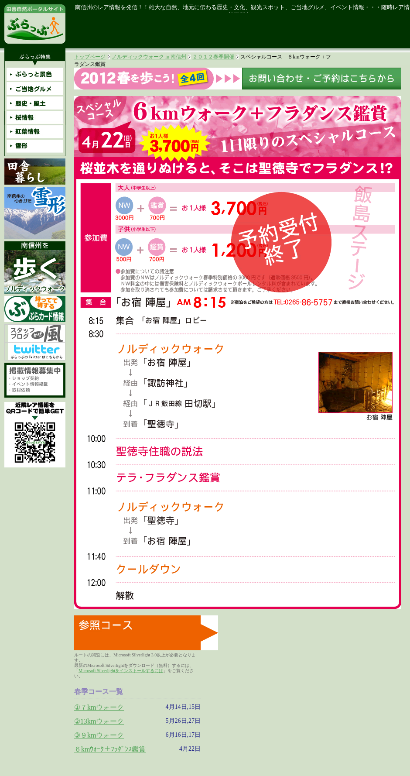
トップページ (90, 57)
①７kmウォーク (99, 707)
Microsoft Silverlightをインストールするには (121, 670)
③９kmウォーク (99, 735)
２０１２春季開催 (213, 57)
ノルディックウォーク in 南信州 (149, 57)
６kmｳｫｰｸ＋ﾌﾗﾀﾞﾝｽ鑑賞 (110, 749)
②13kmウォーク (99, 721)
